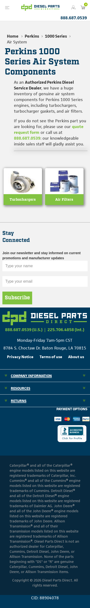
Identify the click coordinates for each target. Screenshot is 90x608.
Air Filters (64, 200)
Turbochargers (23, 200)
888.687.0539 (73, 17)
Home (12, 36)
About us (76, 356)
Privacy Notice (20, 356)
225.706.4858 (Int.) (66, 329)
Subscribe (17, 297)
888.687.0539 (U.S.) (23, 329)
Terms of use (51, 356)
